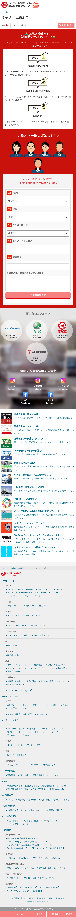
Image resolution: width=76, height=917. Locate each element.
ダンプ (10, 592)
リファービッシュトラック (18, 665)
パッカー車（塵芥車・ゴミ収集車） (22, 729)
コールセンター (64, 681)
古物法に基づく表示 (56, 898)
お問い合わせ (9, 806)
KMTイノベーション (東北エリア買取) (47, 848)
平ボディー (60, 589)
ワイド (10, 625)
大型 (39, 615)
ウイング (11, 589)
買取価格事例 (38, 775)
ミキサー (7, 12)
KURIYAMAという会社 (16, 891)
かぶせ (18, 635)
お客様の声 (8, 795)
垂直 (43, 635)
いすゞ (18, 606)
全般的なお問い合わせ (16, 810)
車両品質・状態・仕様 (26, 800)
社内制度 (37, 891)
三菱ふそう (30, 606)
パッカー (54, 592)
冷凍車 (30, 589)
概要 (9, 868)
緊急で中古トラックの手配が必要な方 (46, 810)
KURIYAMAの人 (28, 887)
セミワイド (22, 625)
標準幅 (34, 625)
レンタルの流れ (31, 765)
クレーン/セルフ (44, 589)
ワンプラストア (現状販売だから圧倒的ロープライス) (29, 845)
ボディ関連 (12, 708)
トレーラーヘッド (24, 592)
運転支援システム (64, 668)
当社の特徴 (24, 775)
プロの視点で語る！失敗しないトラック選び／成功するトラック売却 (36, 786)
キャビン (45, 705)
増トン (30, 615)
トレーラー (41, 592)
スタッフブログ (39, 789)
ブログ (6, 781)
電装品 (55, 705)
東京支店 (56, 858)
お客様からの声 (13, 681)
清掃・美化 (45, 800)
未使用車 (38, 665)
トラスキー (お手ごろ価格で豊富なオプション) (27, 841)
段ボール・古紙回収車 (16, 755)
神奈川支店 (24, 858)
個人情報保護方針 (19, 898)
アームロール (13, 596)
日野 (9, 606)
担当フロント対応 (61, 800)
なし (51, 635)
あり (9, 635)
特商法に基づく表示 (37, 898)
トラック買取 (9, 771)
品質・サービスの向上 (24, 868)
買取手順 (11, 775)
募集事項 (11, 887)
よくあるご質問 (47, 681)
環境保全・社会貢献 (47, 868)
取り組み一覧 (13, 878)
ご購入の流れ (30, 681)
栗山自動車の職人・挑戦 (17, 789)
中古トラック (9, 581)
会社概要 (7, 830)
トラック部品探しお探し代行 (19, 714)
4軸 (8, 645)
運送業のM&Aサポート (16, 671)
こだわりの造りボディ (55, 665)
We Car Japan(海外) (15, 848)
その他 (37, 596)
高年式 (10, 655)
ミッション (24, 705)
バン (21, 589)
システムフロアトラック (17, 668)
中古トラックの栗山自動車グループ (36, 909)
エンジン (11, 705)
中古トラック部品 (10, 696)
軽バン (10, 732)
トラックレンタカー (11, 720)
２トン (10, 615)
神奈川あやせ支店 (40, 858)
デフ (35, 705)
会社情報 (26, 824)
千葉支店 (11, 858)
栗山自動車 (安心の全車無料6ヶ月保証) (23, 838)
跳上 (27, 635)
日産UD (42, 606)
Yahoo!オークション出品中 (18, 690)
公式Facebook (56, 789)
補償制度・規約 (49, 765)
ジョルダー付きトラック (42, 668)
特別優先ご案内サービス (17, 684)
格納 (35, 635)
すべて (10, 800)
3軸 (16, 645)
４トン (20, 615)
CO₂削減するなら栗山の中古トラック (39, 878)
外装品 (65, 705)
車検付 (19, 655)
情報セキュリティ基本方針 (38, 901)
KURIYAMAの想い (49, 887)
